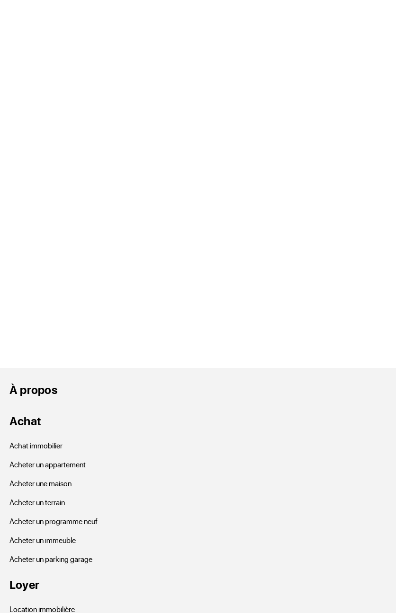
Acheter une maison (40, 483)
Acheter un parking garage (50, 559)
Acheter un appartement (47, 464)
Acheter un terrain (37, 502)
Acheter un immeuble (42, 540)
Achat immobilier (36, 445)
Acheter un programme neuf (53, 521)
